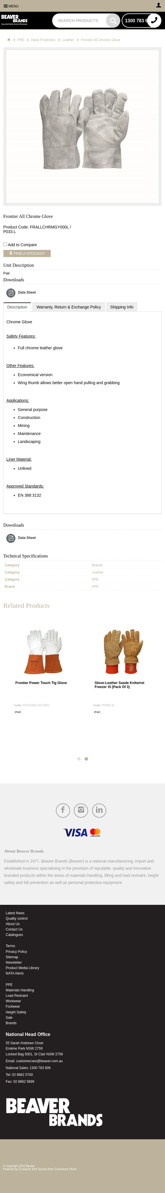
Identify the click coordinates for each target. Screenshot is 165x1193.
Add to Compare (22, 244)
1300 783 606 (40, 1068)
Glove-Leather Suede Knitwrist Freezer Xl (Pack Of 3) (119, 685)
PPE (9, 985)
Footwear (13, 1006)
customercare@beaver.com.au (39, 1061)
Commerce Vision (65, 1169)
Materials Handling (20, 990)
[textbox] (80, 20)
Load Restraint (17, 996)
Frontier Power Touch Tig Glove (41, 683)
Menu (14, 6)
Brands (11, 1023)
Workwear (13, 1001)
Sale (9, 1018)
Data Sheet (27, 292)
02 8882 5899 (23, 1082)
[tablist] (82, 408)
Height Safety (16, 1012)
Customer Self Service (33, 1169)
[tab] (17, 306)
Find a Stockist (29, 253)
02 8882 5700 (22, 1075)
